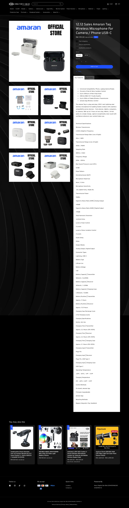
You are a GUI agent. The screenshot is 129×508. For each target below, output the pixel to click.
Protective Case (14, 12)
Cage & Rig (50, 9)
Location (68, 485)
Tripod (98, 9)
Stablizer (90, 9)
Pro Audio (23, 12)
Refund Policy (73, 504)
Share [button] (78, 71)
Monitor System (60, 9)
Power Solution (71, 9)
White (86, 55)
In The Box (89, 78)
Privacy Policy (65, 504)
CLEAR (17, 9)
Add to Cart (94, 66)
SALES (12, 9)
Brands (23, 9)
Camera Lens (39, 9)
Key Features (79, 78)
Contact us (69, 488)
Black (79, 55)
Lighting (104, 9)
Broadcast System (35, 12)
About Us (55, 12)
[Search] (60, 4)
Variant (77, 52)
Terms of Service (56, 504)
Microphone (81, 9)
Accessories (46, 12)
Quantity (78, 58)
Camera (31, 9)
